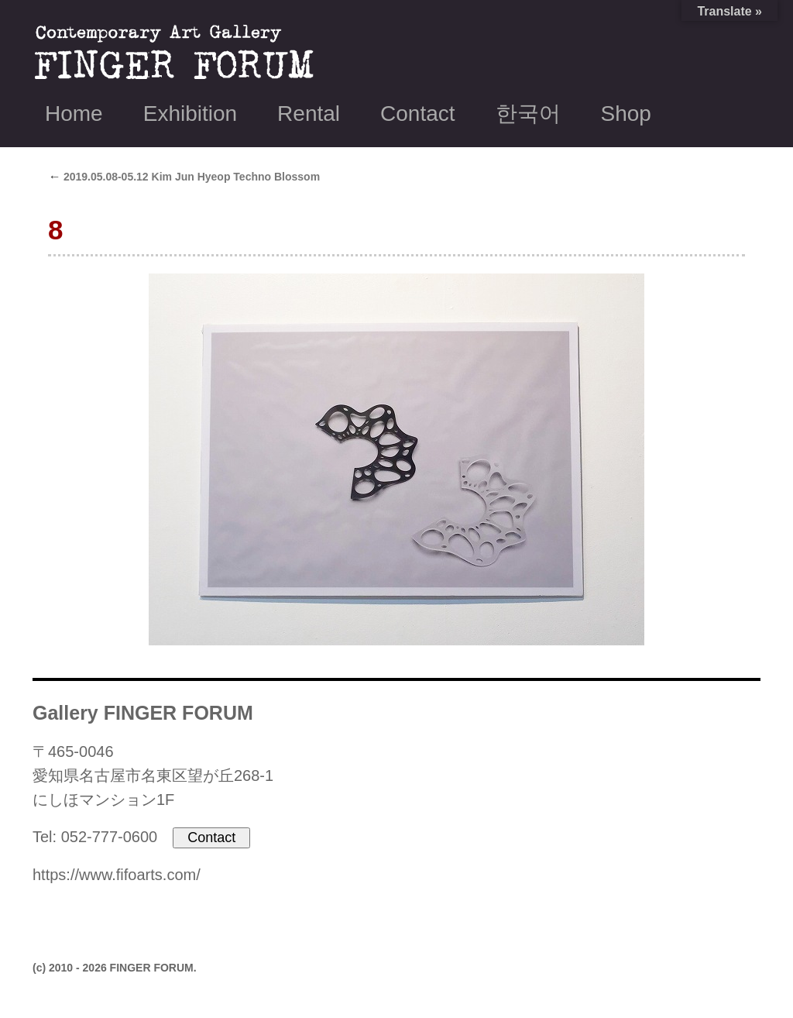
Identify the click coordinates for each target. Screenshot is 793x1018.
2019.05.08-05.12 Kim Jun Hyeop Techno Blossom (184, 176)
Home (74, 113)
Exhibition (190, 113)
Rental (308, 113)
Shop (626, 113)
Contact (417, 113)
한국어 (528, 113)
